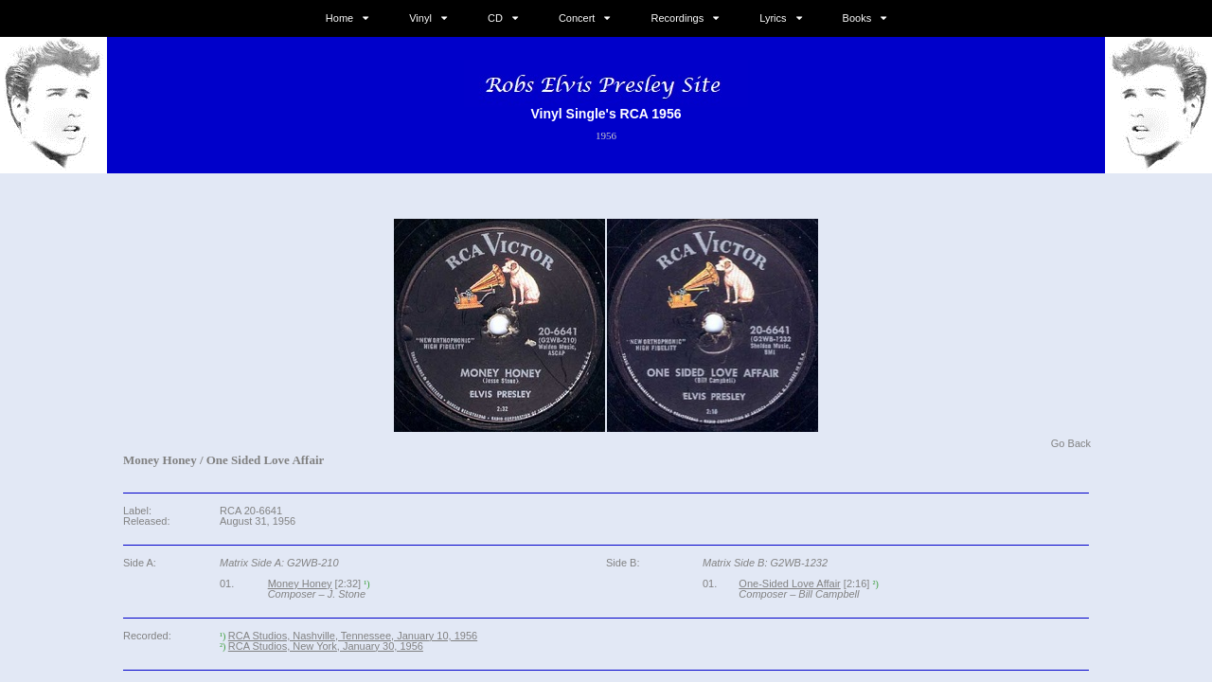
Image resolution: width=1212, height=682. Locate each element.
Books (857, 18)
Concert (577, 18)
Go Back (1071, 443)
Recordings (677, 18)
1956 (606, 135)
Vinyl (420, 18)
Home (339, 18)
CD (495, 18)
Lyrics (772, 18)
